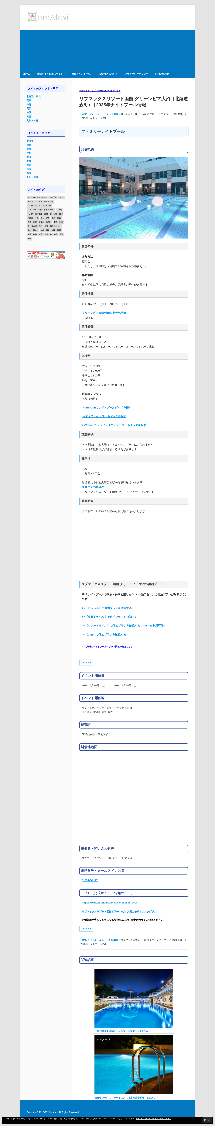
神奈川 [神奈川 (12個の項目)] (36, 230)
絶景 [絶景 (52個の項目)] (40, 234)
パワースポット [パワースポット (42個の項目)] (34, 206)
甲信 (29, 153)
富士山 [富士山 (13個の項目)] (41, 222)
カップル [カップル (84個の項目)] (52, 197)
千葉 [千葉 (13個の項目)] (37, 218)
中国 (29, 112)
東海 (29, 157)
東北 (29, 145)
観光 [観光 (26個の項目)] (55, 234)
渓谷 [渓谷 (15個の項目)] (40, 226)
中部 (29, 104)
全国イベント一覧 (83, 74)
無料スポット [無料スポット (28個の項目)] (55, 226)
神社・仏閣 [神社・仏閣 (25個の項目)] (50, 230)
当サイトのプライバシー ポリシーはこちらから (153, 1119)
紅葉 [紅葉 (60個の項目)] (35, 234)
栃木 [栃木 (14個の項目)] (61, 222)
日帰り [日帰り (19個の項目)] (49, 222)
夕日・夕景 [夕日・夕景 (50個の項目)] (45, 218)
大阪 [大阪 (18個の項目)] (59, 218)
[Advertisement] (107, 49)
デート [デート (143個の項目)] (30, 201)
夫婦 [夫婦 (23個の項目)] (29, 222)
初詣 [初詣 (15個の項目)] (61, 214)
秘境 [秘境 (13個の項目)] (29, 234)
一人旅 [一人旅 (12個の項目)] (30, 214)
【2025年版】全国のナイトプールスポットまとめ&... (122, 1031)
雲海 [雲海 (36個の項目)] (61, 234)
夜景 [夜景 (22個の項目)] (53, 218)
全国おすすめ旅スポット (51, 74)
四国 (29, 116)
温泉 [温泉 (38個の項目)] (46, 226)
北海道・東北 (34, 96)
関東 (29, 100)
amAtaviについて (108, 74)
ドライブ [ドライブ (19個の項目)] (38, 201)
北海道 (30, 141)
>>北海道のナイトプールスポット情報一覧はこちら (107, 646)
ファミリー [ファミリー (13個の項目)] (46, 206)
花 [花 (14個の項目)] (51, 234)
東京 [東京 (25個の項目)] (55, 222)
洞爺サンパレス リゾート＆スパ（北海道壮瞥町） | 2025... (124, 1097)
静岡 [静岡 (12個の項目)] (29, 238)
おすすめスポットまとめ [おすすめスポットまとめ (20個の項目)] (37, 197)
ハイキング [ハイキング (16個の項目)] (48, 201)
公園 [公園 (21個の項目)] (46, 214)
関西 (29, 108)
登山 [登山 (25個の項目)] (29, 230)
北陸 (29, 161)
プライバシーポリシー (136, 74)
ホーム (26, 74)
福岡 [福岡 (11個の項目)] (59, 230)
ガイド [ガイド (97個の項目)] (61, 197)
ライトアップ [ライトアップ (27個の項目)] (49, 210)
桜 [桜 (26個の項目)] (28, 226)
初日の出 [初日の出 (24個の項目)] (53, 214)
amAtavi (86, 662)
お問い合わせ (162, 74)
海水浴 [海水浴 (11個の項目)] (34, 226)
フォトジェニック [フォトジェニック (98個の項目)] (35, 210)
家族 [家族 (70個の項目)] (35, 222)
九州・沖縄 (32, 120)
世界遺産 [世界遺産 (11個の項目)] (38, 214)
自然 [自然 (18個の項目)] (46, 234)
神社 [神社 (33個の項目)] (42, 230)
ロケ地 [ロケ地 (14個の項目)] (59, 210)
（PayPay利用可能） (124, 625)
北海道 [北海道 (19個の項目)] (30, 218)
